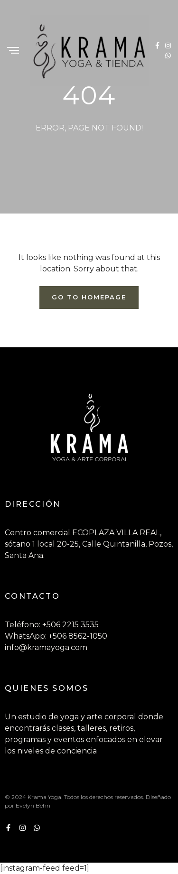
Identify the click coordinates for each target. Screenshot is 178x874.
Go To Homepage (89, 297)
